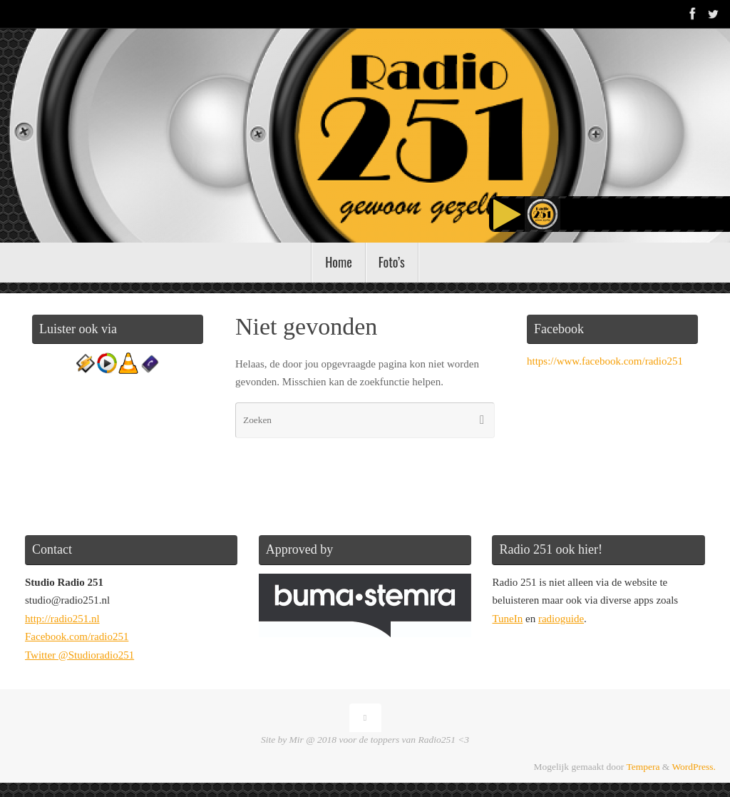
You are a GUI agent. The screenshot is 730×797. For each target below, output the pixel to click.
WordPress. (694, 766)
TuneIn (507, 618)
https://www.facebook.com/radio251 (605, 361)
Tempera (642, 766)
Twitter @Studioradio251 (79, 655)
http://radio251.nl (62, 618)
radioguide (561, 618)
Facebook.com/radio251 (76, 636)
